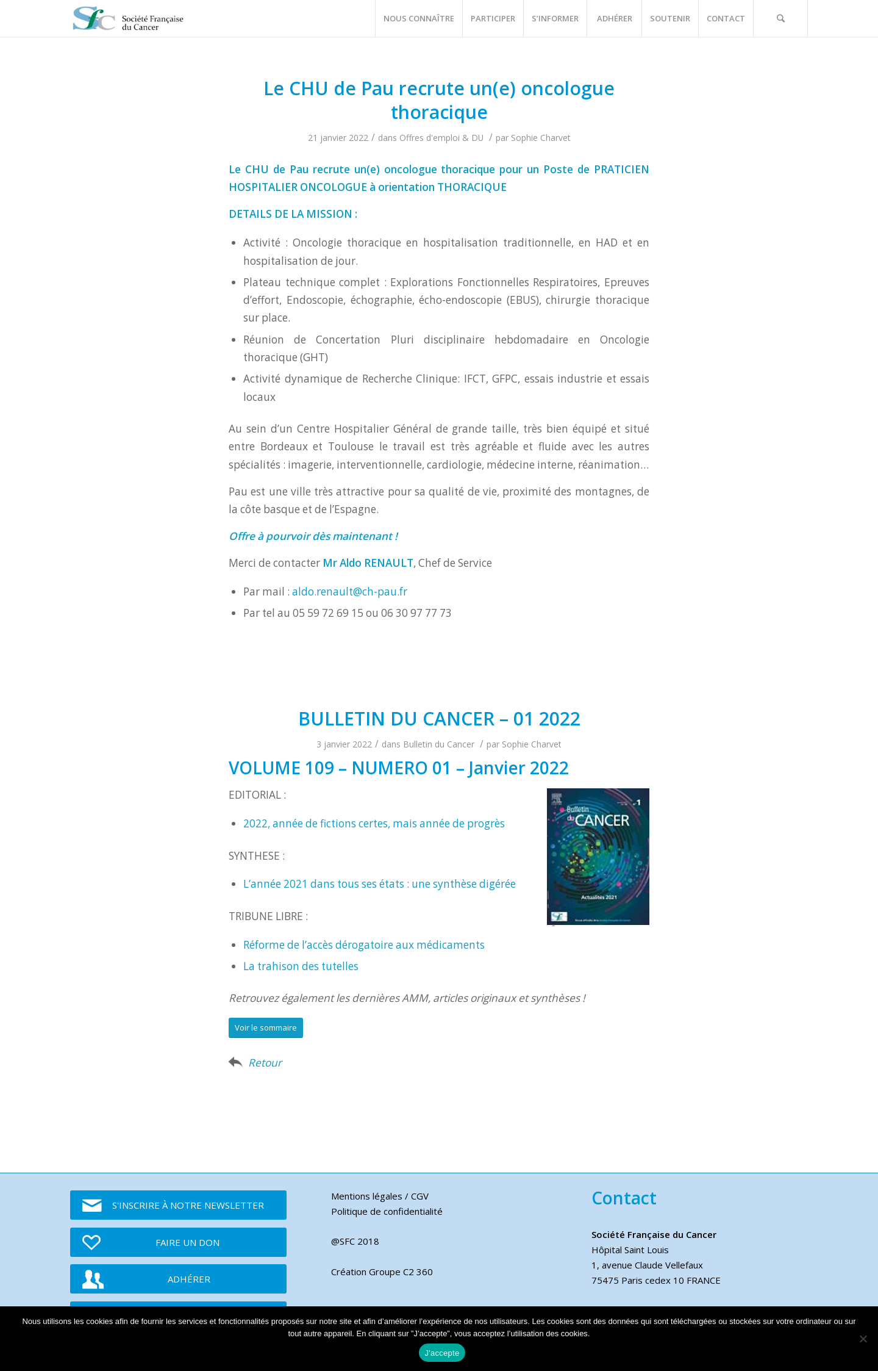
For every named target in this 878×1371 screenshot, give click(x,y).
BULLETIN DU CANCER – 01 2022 (439, 718)
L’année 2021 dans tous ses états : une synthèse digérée (379, 884)
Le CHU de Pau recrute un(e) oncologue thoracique (439, 100)
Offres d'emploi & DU (441, 137)
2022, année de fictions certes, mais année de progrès (374, 823)
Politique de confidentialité (387, 1211)
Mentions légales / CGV (380, 1196)
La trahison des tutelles (301, 966)
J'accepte (442, 1353)
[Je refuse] (863, 1339)
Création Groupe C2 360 (382, 1271)
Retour (265, 1063)
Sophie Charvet (541, 137)
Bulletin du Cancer (438, 744)
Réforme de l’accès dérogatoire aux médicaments (364, 945)
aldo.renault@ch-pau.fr (349, 592)
